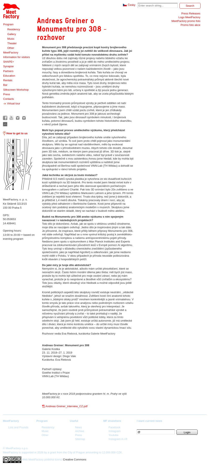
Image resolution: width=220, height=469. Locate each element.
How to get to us (15, 133)
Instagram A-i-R (118, 439)
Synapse (8, 66)
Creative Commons (74, 459)
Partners (8, 71)
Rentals (7, 80)
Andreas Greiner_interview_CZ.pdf (66, 406)
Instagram (115, 431)
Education (9, 75)
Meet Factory (11, 11)
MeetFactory (10, 52)
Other (10, 47)
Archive (79, 431)
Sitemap (80, 439)
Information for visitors (16, 57)
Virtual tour (11, 103)
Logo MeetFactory (189, 17)
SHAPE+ (8, 61)
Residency (13, 29)
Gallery (11, 34)
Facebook (114, 427)
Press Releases (190, 13)
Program (8, 24)
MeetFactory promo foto (185, 21)
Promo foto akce (190, 25)
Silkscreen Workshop (16, 89)
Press (6, 94)
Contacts (8, 98)
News (78, 427)
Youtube (113, 435)
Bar (5, 84)
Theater (12, 43)
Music (10, 38)
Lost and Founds (18, 427)
